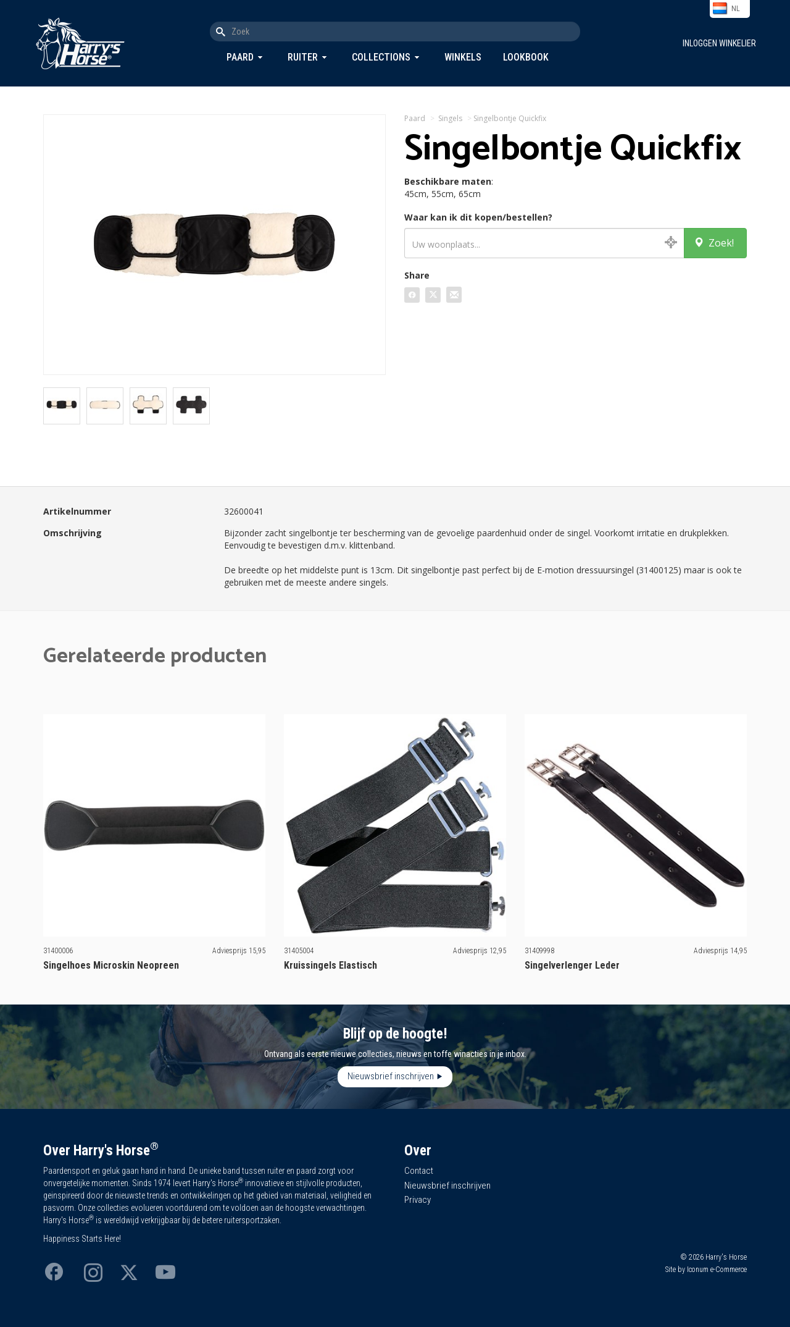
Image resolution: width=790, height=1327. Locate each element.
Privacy (417, 1199)
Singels (450, 118)
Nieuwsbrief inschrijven (390, 1076)
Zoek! (714, 243)
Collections (381, 57)
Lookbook (526, 57)
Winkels (462, 57)
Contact (418, 1170)
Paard (240, 57)
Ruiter (303, 57)
